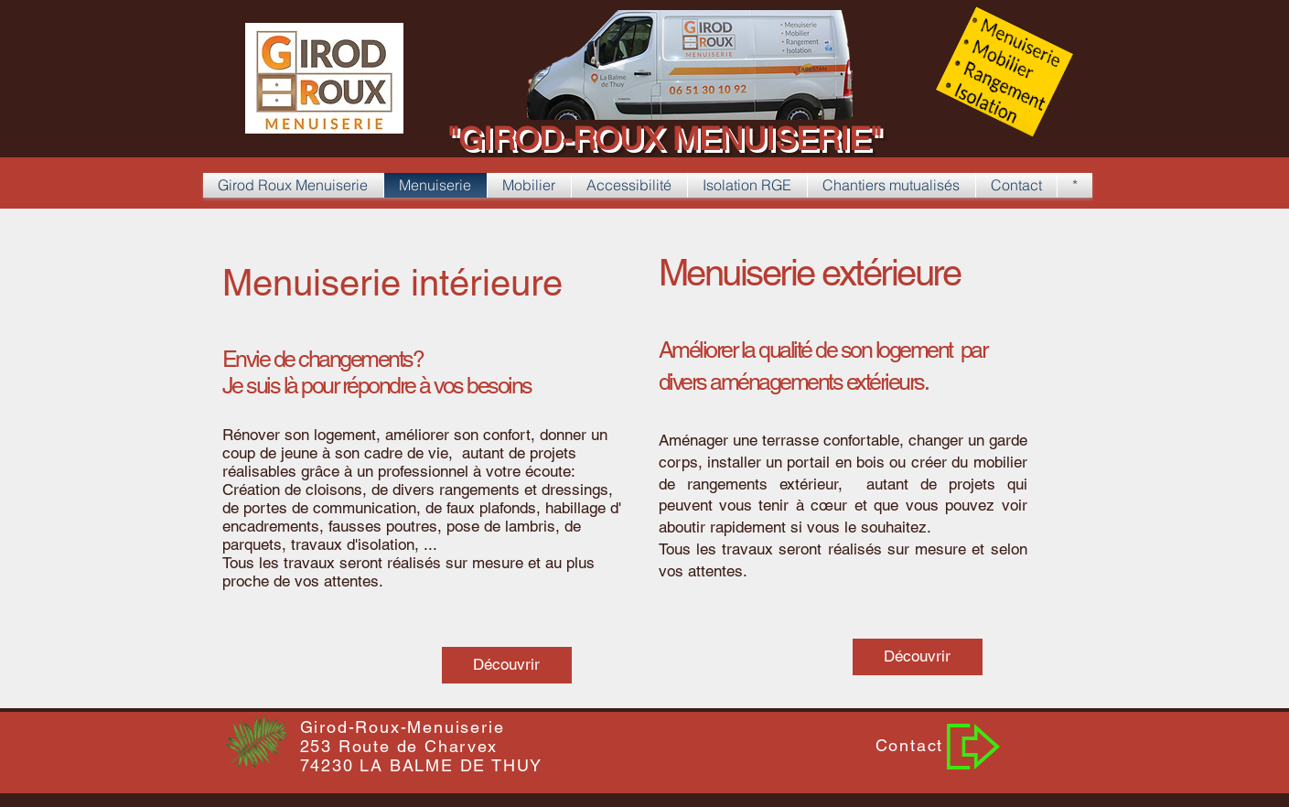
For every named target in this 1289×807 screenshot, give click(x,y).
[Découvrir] (507, 665)
